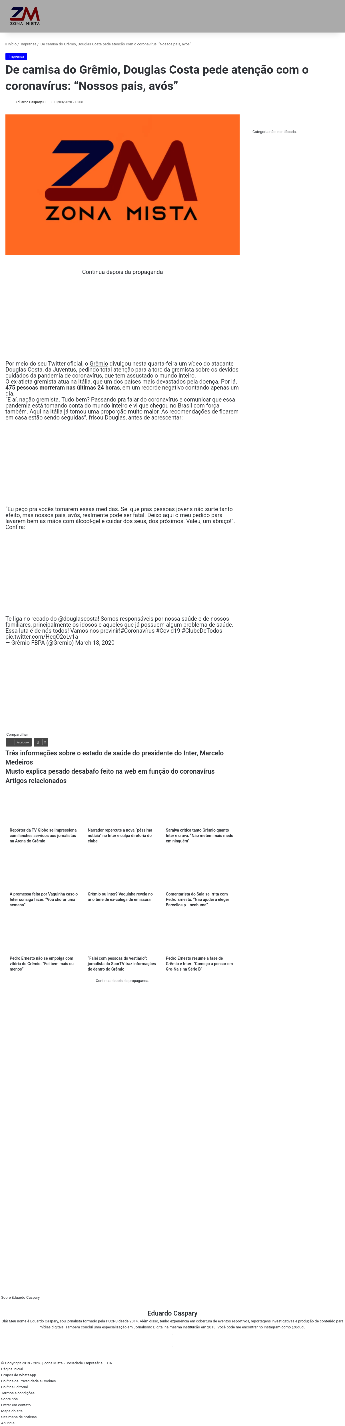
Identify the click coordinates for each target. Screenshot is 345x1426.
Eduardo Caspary (29, 102)
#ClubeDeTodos (202, 630)
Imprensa (28, 44)
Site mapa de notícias (19, 1417)
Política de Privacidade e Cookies (28, 1381)
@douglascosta (78, 618)
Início (11, 44)
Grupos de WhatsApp (18, 1375)
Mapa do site (12, 1411)
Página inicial (12, 1369)
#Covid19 (168, 630)
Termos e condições (18, 1393)
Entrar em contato (16, 1405)
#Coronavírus (138, 630)
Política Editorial (14, 1387)
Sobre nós (9, 1399)
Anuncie (8, 1423)
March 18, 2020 (95, 642)
